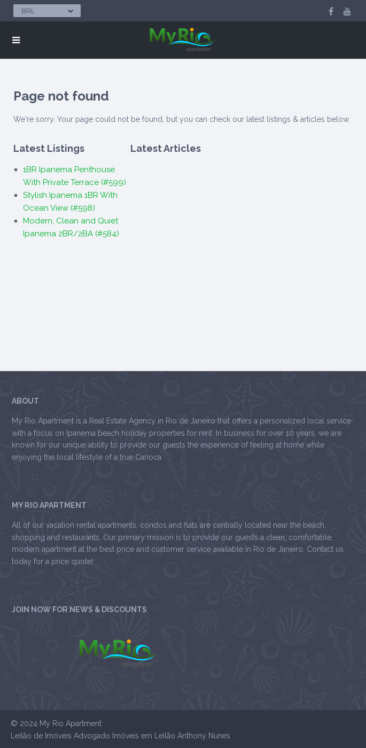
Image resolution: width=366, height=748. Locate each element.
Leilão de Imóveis (41, 735)
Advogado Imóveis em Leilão (124, 735)
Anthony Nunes (203, 735)
